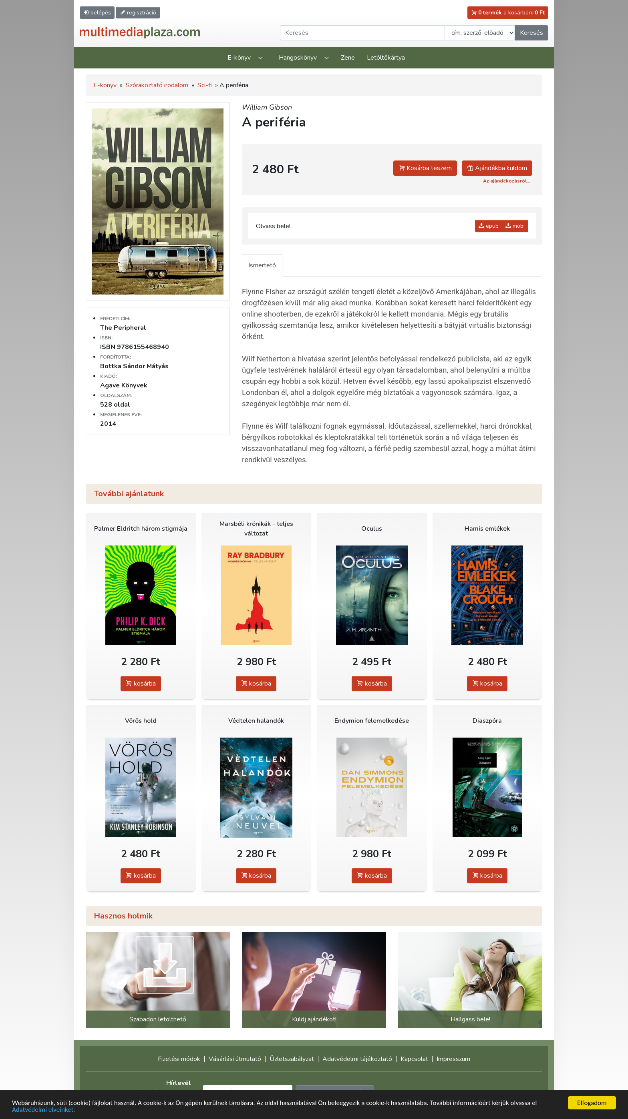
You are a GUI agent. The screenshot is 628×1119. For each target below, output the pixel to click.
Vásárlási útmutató (235, 1059)
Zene (348, 57)
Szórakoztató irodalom (157, 85)
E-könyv (239, 57)
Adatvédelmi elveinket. (43, 1110)
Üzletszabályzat (292, 1059)
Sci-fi (204, 85)
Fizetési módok (179, 1059)
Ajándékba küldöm (497, 168)
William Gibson (267, 107)
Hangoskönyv (298, 57)
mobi (515, 226)
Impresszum (453, 1059)
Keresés (531, 32)
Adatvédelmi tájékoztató (357, 1059)
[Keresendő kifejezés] (362, 32)
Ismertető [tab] (262, 265)
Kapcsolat (414, 1059)
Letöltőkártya (386, 57)
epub (489, 226)
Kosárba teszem (425, 168)
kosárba (141, 683)
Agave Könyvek (123, 385)
